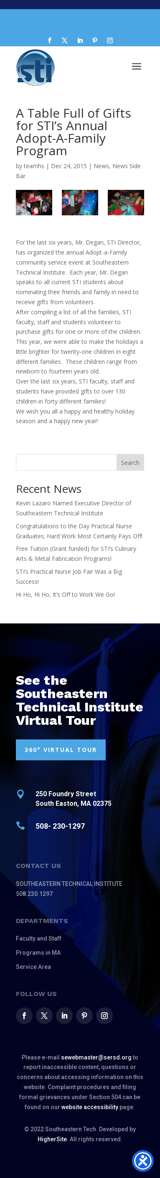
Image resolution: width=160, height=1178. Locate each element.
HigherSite (52, 1139)
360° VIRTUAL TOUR (61, 750)
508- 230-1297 (60, 826)
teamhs (34, 166)
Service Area (33, 967)
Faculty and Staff (38, 938)
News (101, 166)
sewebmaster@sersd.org (96, 1057)
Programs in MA (38, 952)
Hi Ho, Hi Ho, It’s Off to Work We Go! (65, 594)
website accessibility (89, 1107)
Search (130, 463)
